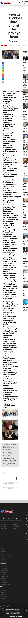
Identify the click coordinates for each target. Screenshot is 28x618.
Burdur (19, 3)
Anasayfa (3, 8)
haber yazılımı (3, 611)
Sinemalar (3, 578)
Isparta (9, 8)
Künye (2, 559)
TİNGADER (3, 561)
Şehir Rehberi (4, 582)
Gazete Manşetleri (5, 584)
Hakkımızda (3, 524)
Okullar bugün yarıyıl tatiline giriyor (25, 228)
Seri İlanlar (3, 580)
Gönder (16, 478)
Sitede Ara (3, 590)
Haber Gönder (16, 528)
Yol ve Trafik (4, 568)
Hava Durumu (4, 566)
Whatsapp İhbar (17, 526)
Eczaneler (3, 572)
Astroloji (3, 598)
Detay (12, 616)
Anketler (3, 592)
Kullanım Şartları (17, 524)
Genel (14, 3)
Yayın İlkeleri (4, 526)
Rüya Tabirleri (4, 596)
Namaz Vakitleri (5, 570)
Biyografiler (3, 594)
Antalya (3, 551)
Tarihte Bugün (4, 576)
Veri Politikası (4, 528)
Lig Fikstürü (3, 574)
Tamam (19, 616)
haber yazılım (3, 614)
